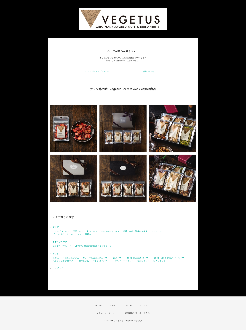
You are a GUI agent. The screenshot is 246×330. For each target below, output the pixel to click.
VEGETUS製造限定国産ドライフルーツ (93, 246)
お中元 (56, 258)
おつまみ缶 (84, 261)
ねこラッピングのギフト (64, 261)
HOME (99, 306)
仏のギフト (118, 258)
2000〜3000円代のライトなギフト (170, 258)
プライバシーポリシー (106, 313)
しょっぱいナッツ (61, 231)
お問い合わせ (148, 71)
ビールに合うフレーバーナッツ (67, 234)
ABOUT (114, 306)
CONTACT (145, 306)
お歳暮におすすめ (71, 258)
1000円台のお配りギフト (138, 258)
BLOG (129, 306)
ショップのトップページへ (97, 71)
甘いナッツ (92, 231)
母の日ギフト (143, 261)
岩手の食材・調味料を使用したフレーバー (142, 231)
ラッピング (58, 268)
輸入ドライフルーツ (62, 246)
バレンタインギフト (102, 261)
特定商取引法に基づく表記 (137, 313)
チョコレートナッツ (110, 231)
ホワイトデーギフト (124, 261)
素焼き (88, 234)
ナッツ (56, 227)
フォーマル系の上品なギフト (96, 258)
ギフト (56, 254)
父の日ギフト (159, 261)
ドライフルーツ (60, 242)
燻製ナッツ (78, 231)
